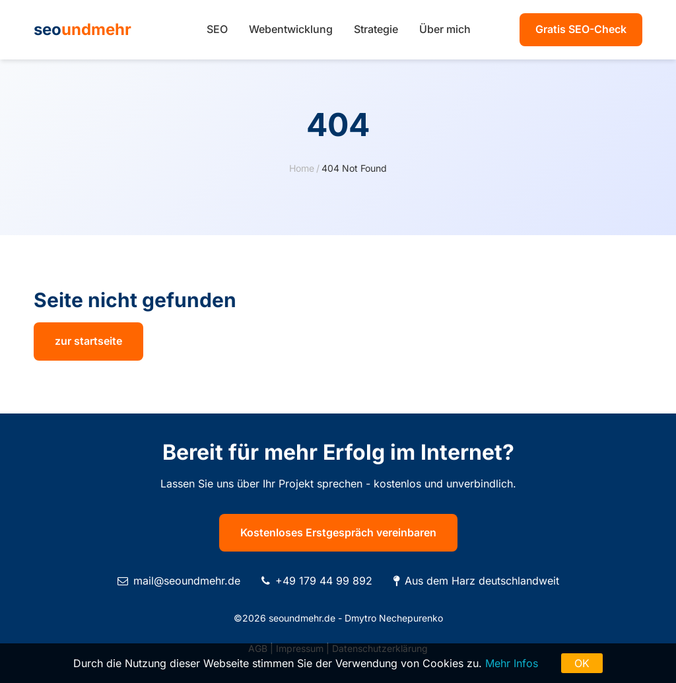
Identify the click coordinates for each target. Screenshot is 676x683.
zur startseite (88, 340)
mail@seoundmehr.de (186, 580)
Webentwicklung (291, 29)
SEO (217, 29)
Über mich (445, 29)
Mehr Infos (511, 663)
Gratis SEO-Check (580, 29)
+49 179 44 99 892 (323, 580)
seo (82, 29)
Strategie (376, 29)
